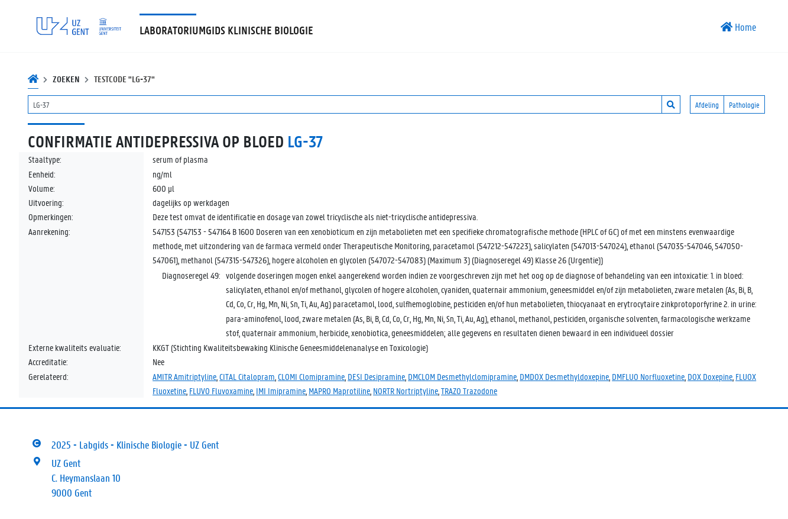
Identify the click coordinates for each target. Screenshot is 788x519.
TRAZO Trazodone (469, 390)
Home (738, 26)
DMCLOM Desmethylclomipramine (462, 376)
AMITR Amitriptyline (184, 376)
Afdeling (707, 104)
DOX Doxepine (710, 376)
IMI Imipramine (281, 390)
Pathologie (744, 104)
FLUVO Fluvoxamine (221, 390)
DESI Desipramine (376, 376)
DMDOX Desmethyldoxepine (564, 376)
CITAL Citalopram (247, 376)
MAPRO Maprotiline (339, 390)
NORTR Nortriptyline (405, 390)
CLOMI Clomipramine (311, 376)
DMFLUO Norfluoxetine (648, 376)
